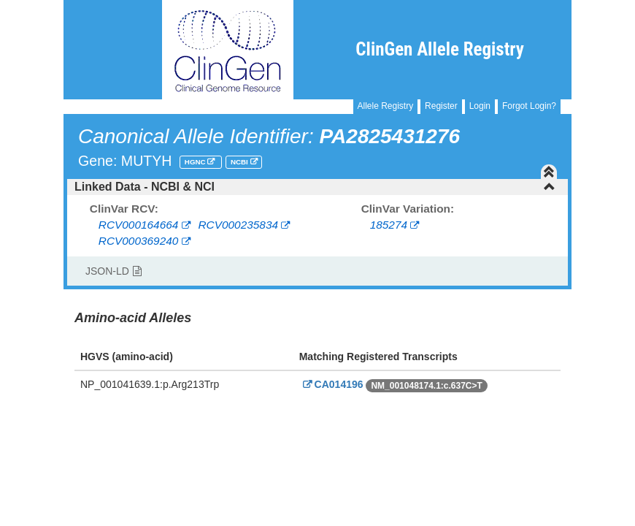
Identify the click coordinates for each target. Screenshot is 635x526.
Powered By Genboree (500, 420)
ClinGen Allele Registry (439, 49)
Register (441, 106)
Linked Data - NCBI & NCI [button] (314, 186)
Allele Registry (386, 106)
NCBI (240, 162)
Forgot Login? (529, 106)
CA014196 (331, 384)
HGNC (196, 162)
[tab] (317, 187)
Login (479, 106)
